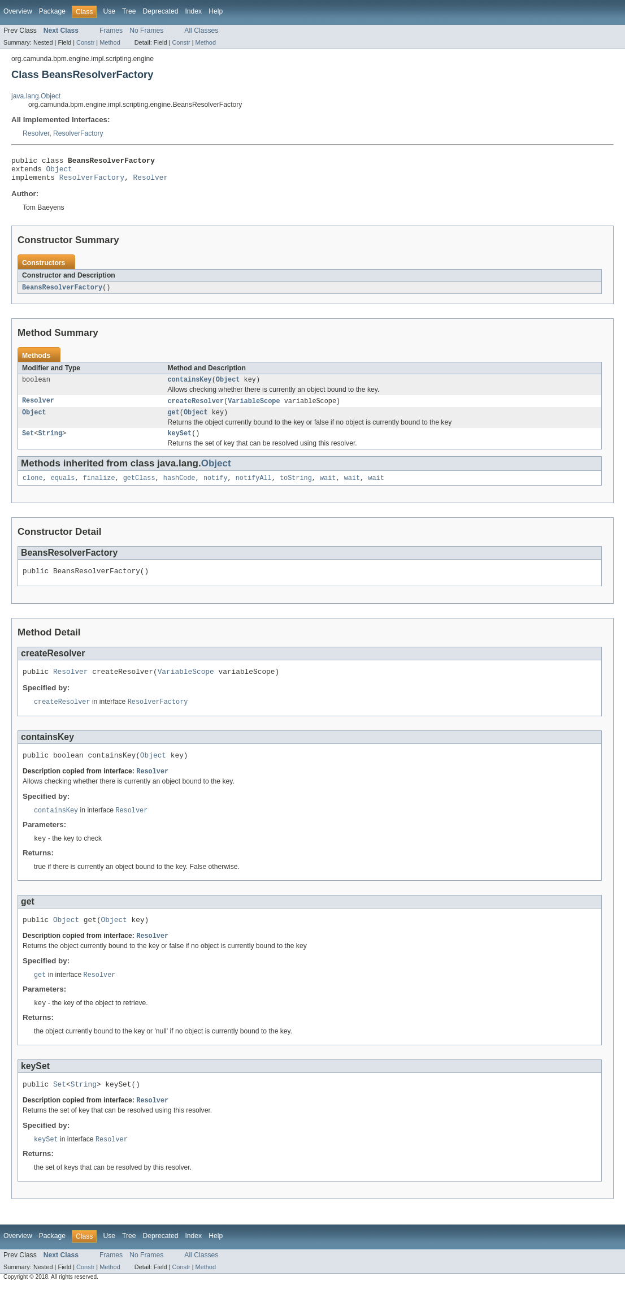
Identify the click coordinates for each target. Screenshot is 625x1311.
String (50, 442)
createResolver (196, 408)
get (174, 420)
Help (216, 11)
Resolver (36, 133)
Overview (17, 11)
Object (59, 172)
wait (328, 488)
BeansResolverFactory (62, 292)
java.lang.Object (35, 96)
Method (109, 42)
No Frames (146, 30)
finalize (99, 488)
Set (28, 442)
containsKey (190, 386)
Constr (85, 42)
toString (296, 488)
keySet (180, 442)
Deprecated (161, 11)
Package (52, 11)
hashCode (179, 488)
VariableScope (254, 408)
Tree (129, 11)
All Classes (201, 30)
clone (33, 488)
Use (109, 11)
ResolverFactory (78, 133)
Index (193, 11)
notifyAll (254, 488)
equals (63, 488)
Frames (111, 30)
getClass (139, 488)
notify (215, 488)
